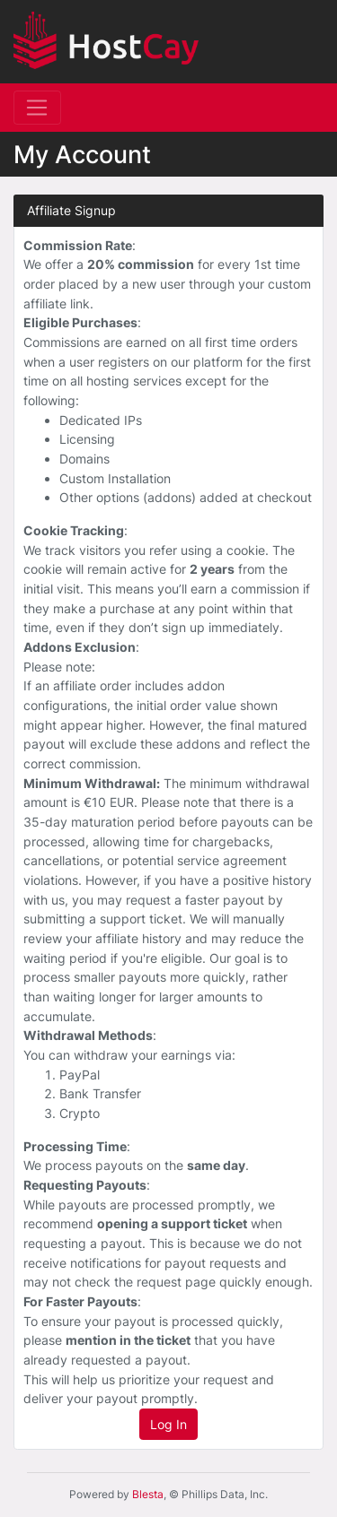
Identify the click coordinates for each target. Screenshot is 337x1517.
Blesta (148, 1494)
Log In (168, 1424)
